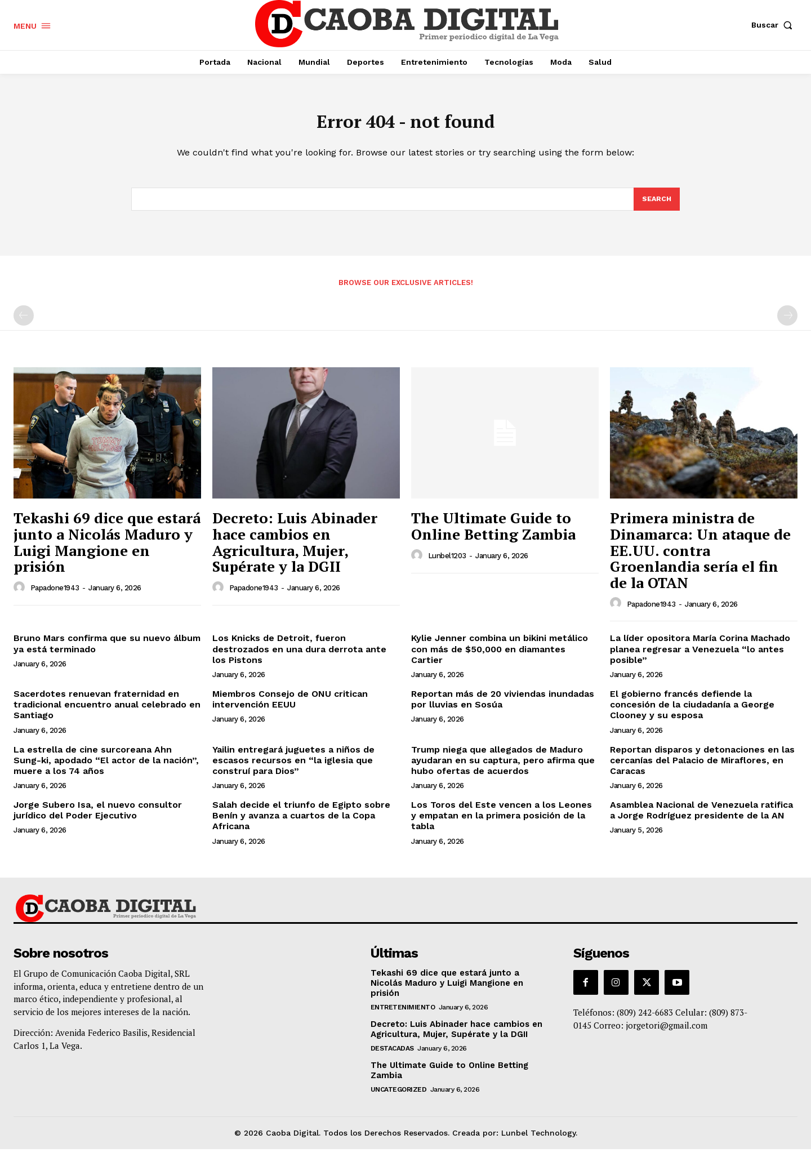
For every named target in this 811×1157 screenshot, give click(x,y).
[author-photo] (21, 595)
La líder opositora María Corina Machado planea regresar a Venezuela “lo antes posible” (700, 656)
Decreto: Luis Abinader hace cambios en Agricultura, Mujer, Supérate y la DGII (294, 550)
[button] (774, 25)
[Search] (656, 206)
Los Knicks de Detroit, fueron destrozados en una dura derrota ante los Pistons (299, 656)
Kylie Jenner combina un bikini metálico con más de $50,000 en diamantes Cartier (499, 656)
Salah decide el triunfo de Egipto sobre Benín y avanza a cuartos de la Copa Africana (301, 823)
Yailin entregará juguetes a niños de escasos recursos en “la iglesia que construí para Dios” (293, 767)
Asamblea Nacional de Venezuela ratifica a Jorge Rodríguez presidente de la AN (701, 818)
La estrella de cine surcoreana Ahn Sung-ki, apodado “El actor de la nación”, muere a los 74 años (106, 767)
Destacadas (392, 1056)
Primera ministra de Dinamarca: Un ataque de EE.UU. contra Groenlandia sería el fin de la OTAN (700, 557)
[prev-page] (24, 323)
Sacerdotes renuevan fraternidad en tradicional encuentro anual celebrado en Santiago (107, 712)
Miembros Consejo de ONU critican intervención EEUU (290, 707)
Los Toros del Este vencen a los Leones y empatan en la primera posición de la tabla (501, 823)
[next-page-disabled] (787, 323)
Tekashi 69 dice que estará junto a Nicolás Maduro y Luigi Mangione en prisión (107, 550)
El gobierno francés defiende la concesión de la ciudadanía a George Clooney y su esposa (692, 712)
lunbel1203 (447, 563)
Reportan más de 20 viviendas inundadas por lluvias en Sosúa (502, 707)
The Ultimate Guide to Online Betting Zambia (493, 533)
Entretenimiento (403, 1015)
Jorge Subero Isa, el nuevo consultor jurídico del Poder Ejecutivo (98, 818)
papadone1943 (54, 595)
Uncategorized (399, 1097)
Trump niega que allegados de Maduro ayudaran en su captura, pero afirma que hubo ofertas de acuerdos (503, 767)
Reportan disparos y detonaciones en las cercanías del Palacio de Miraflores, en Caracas (702, 767)
